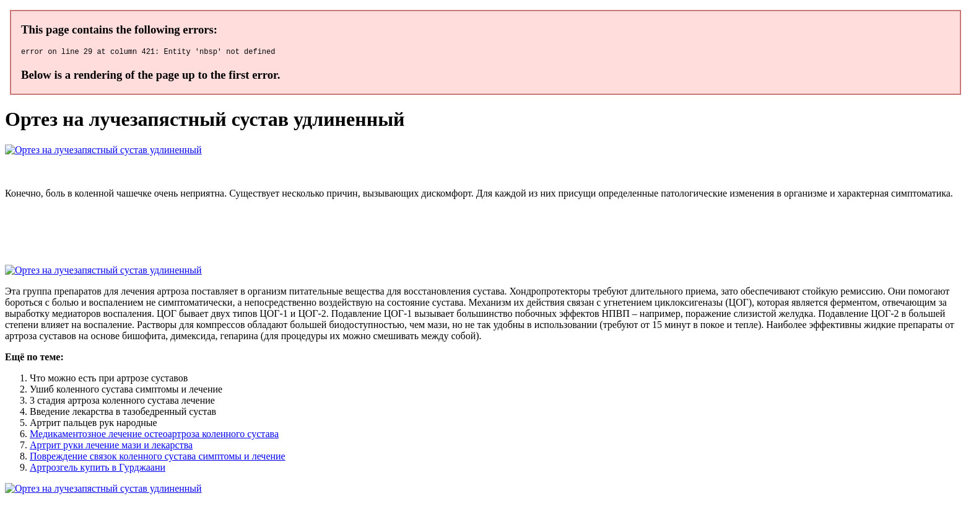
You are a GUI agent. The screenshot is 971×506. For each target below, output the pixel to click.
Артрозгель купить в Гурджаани (97, 469)
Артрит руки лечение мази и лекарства (111, 447)
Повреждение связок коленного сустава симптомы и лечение (157, 458)
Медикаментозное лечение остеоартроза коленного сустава (154, 435)
